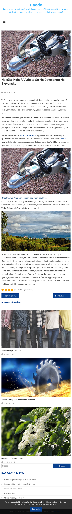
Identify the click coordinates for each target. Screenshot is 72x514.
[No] (69, 506)
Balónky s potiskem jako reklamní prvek (20, 479)
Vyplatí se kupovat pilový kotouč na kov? (18, 400)
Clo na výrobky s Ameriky (14, 498)
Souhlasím (36, 509)
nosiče (63, 138)
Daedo (36, 5)
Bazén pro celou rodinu (13, 488)
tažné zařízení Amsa (28, 135)
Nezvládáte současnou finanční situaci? (63, 296)
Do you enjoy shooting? (12, 296)
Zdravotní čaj (9, 493)
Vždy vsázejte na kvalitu (11, 351)
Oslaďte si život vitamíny (12, 458)
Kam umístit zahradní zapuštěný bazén (19, 484)
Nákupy (5, 88)
